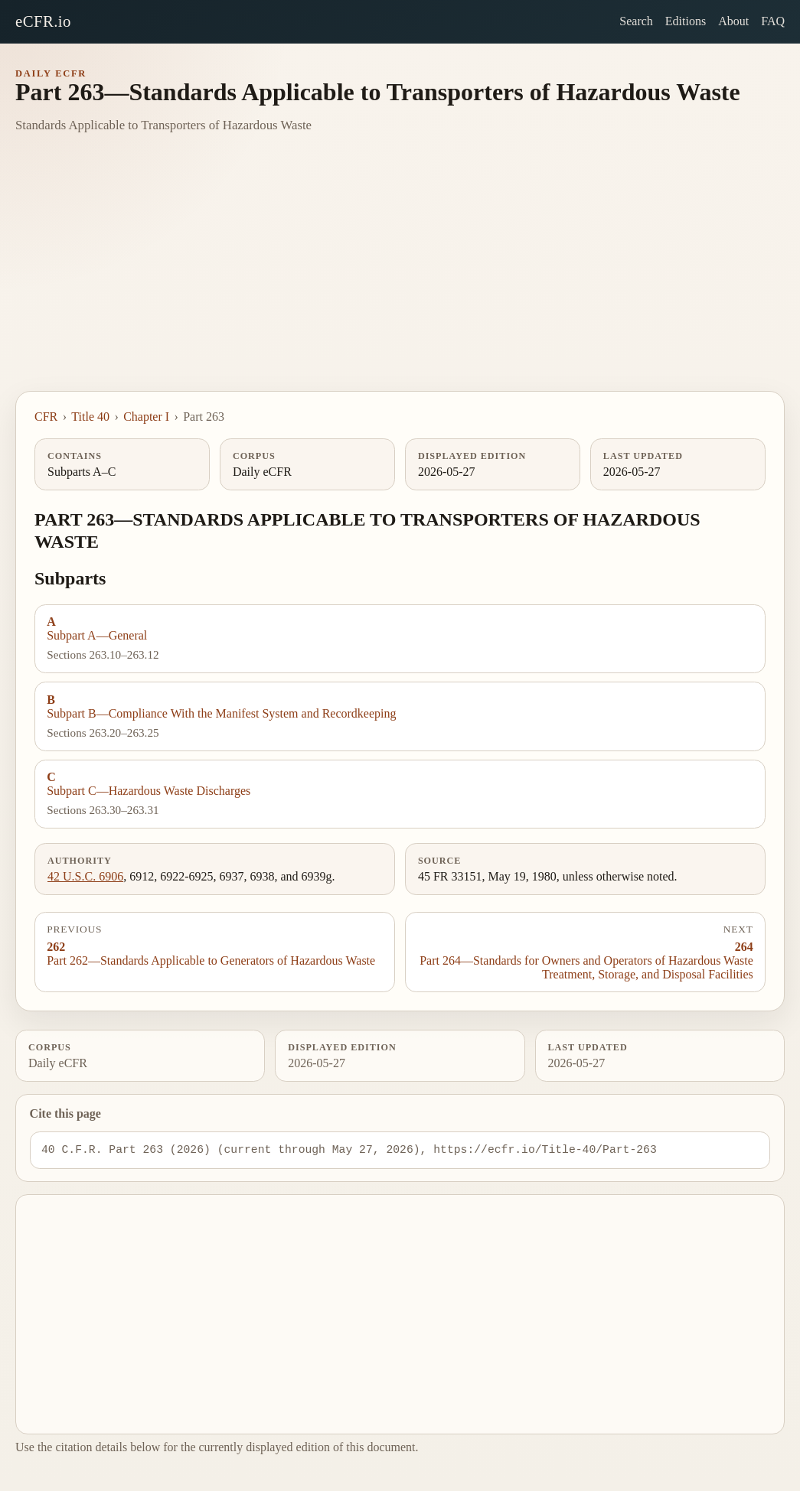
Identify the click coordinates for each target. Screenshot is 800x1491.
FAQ (773, 21)
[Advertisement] (400, 276)
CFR (45, 416)
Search (636, 21)
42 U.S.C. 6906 (85, 876)
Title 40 (90, 416)
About (733, 21)
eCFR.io (43, 21)
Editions (685, 21)
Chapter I (146, 416)
